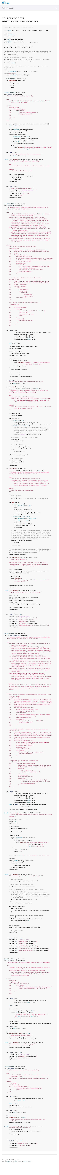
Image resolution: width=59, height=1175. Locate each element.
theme (15, 1161)
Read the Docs (27, 1161)
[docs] (6, 92)
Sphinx (8, 1161)
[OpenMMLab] (5, 2)
